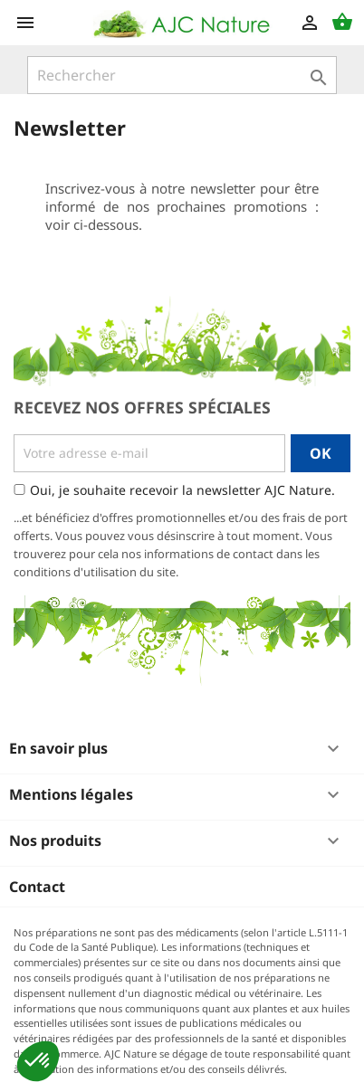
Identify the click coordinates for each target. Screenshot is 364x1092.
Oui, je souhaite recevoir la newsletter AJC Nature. (182, 490)
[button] (38, 1061)
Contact (37, 887)
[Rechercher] (182, 75)
